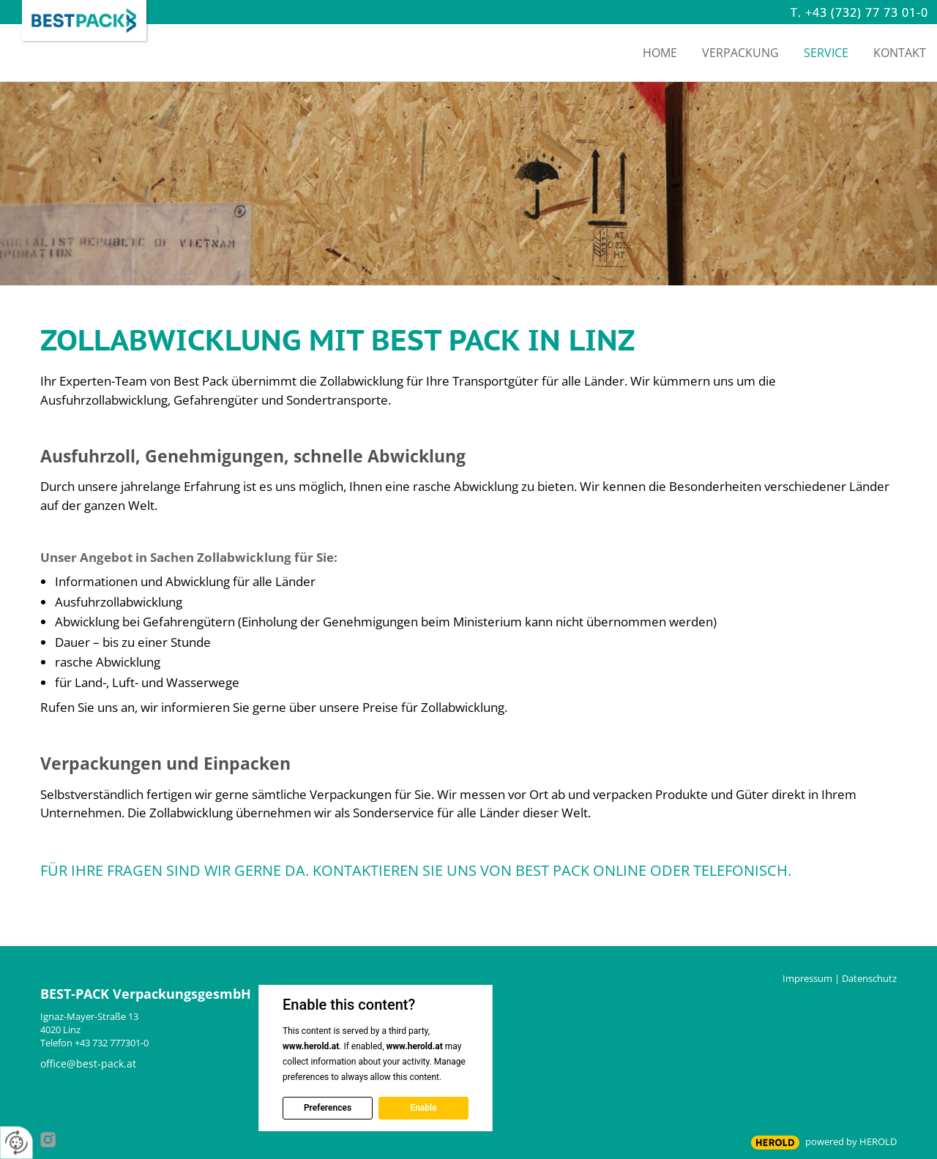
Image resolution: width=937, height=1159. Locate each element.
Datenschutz (869, 978)
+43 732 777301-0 (112, 1042)
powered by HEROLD (851, 1141)
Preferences (327, 1108)
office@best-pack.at (88, 1063)
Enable (423, 1108)
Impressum (807, 978)
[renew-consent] (16, 1142)
